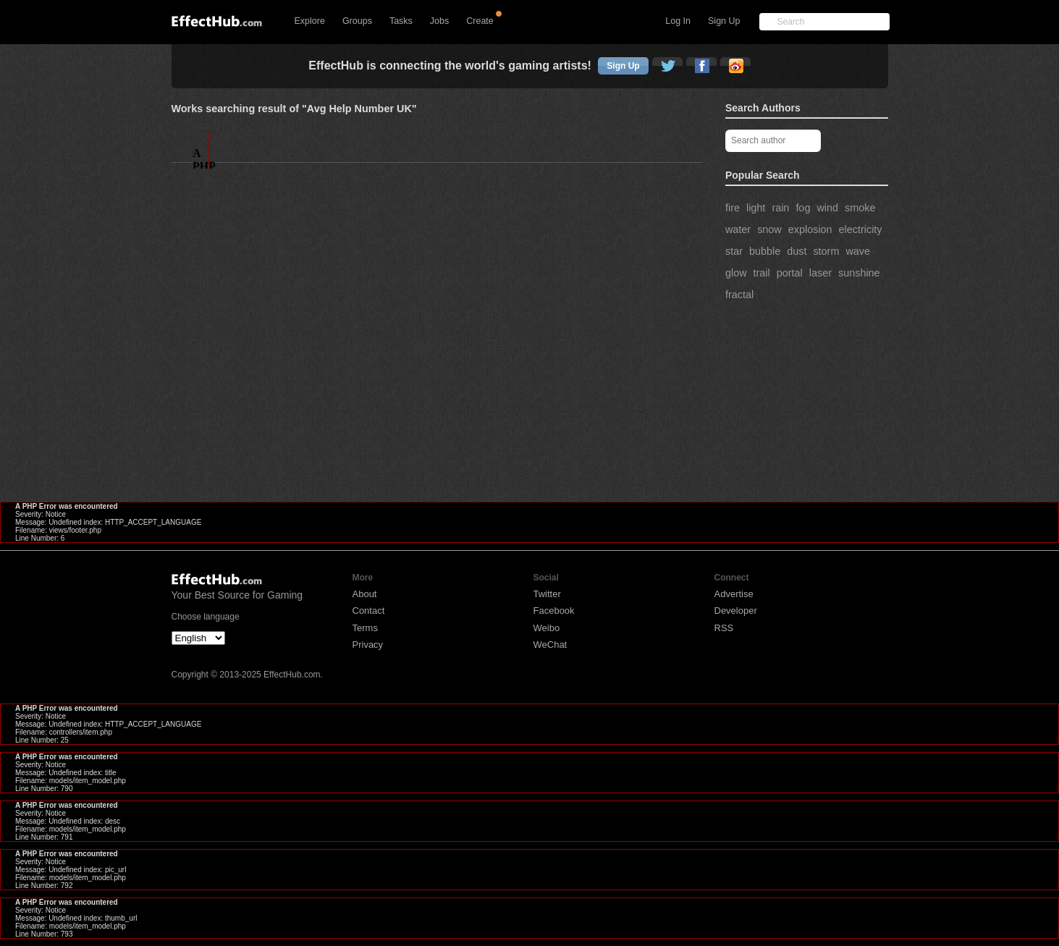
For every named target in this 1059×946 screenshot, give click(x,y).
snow (769, 229)
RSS (724, 627)
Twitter (547, 593)
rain (780, 208)
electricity (860, 229)
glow (736, 273)
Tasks (401, 21)
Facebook (554, 610)
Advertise (734, 593)
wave (857, 251)
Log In (678, 21)
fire (732, 208)
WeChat (550, 644)
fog (803, 208)
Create (480, 21)
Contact (369, 610)
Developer (735, 610)
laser (820, 273)
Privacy (368, 644)
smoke (860, 208)
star (734, 251)
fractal (739, 294)
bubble (764, 251)
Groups (357, 21)
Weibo (546, 627)
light (755, 208)
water (738, 229)
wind (827, 208)
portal (790, 273)
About (365, 593)
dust (796, 251)
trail (762, 273)
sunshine (859, 273)
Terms (365, 627)
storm (826, 251)
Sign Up (724, 21)
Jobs (439, 21)
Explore (310, 21)
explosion (810, 229)
